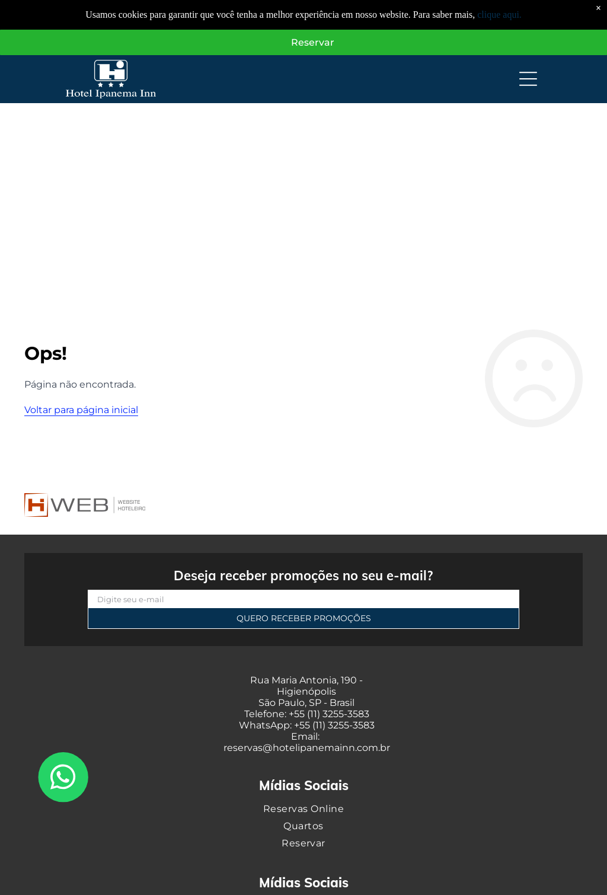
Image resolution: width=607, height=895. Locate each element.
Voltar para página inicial (81, 410)
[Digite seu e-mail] (303, 599)
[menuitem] (303, 808)
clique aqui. (499, 14)
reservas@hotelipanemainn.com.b (304, 748)
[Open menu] (528, 80)
